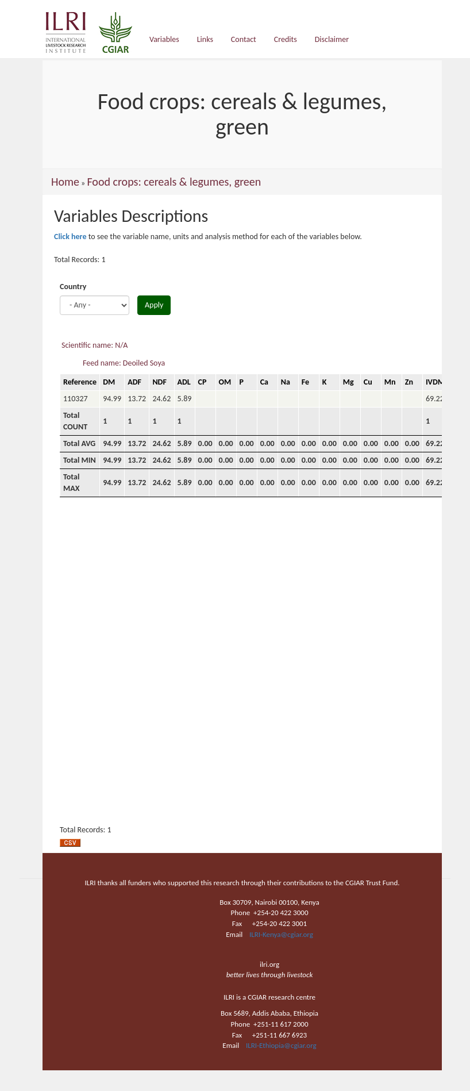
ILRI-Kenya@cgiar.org (281, 934)
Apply (154, 305)
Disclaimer (332, 39)
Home (65, 182)
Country (73, 286)
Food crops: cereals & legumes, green (174, 182)
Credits (285, 39)
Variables (164, 39)
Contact (243, 39)
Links (205, 39)
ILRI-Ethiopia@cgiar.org (281, 1045)
